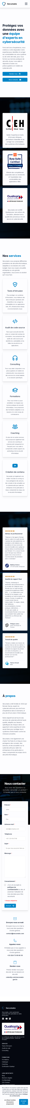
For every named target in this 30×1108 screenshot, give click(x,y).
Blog (3, 1075)
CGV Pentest (6, 1082)
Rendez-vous (15, 74)
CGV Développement (8, 1085)
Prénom (7, 805)
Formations (5, 1059)
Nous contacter (15, 80)
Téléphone (8, 834)
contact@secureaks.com (15, 933)
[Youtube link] (6, 1019)
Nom (6, 814)
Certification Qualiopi (8, 1066)
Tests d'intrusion (7, 1046)
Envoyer (10, 906)
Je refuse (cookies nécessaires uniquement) (10, 1102)
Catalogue (5, 1062)
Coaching (5, 1064)
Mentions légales (7, 1078)
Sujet (6, 843)
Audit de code (6, 1048)
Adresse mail (9, 824)
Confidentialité (6, 1080)
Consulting (5, 1050)
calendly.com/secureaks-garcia (15, 978)
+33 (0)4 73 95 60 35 (15, 955)
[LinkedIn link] (3, 1019)
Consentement (10, 881)
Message (8, 853)
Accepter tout (23, 1102)
